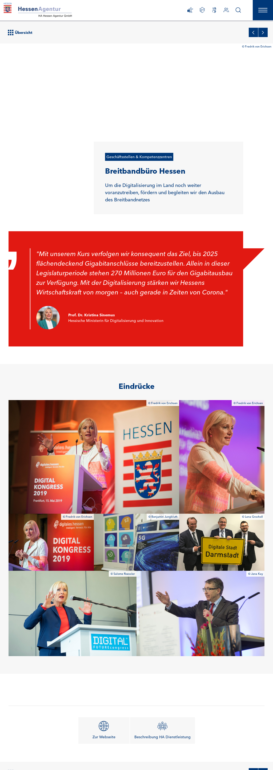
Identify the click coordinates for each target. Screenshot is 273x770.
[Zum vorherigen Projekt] (253, 624)
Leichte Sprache (202, 753)
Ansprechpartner (93, 704)
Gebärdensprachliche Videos (31, 758)
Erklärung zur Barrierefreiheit (163, 753)
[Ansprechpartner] (224, 11)
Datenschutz (79, 753)
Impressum (56, 753)
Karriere (36, 753)
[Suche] (236, 11)
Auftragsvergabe (106, 753)
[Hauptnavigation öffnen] (262, 11)
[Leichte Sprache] (200, 11)
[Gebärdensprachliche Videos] (212, 11)
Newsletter (17, 753)
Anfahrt (130, 753)
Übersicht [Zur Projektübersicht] (20, 624)
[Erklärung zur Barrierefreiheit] (188, 11)
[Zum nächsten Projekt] (263, 624)
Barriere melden (70, 758)
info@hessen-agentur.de (95, 691)
